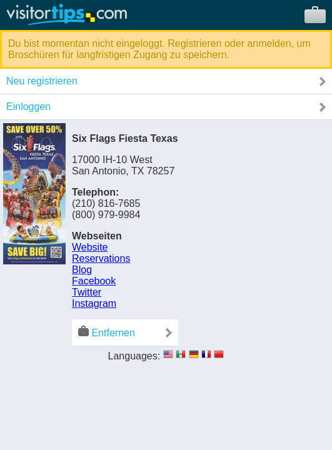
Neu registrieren (42, 81)
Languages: (134, 356)
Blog (82, 269)
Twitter (86, 292)
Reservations (101, 258)
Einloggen (28, 106)
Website (90, 247)
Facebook (94, 281)
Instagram (94, 303)
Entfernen (106, 332)
